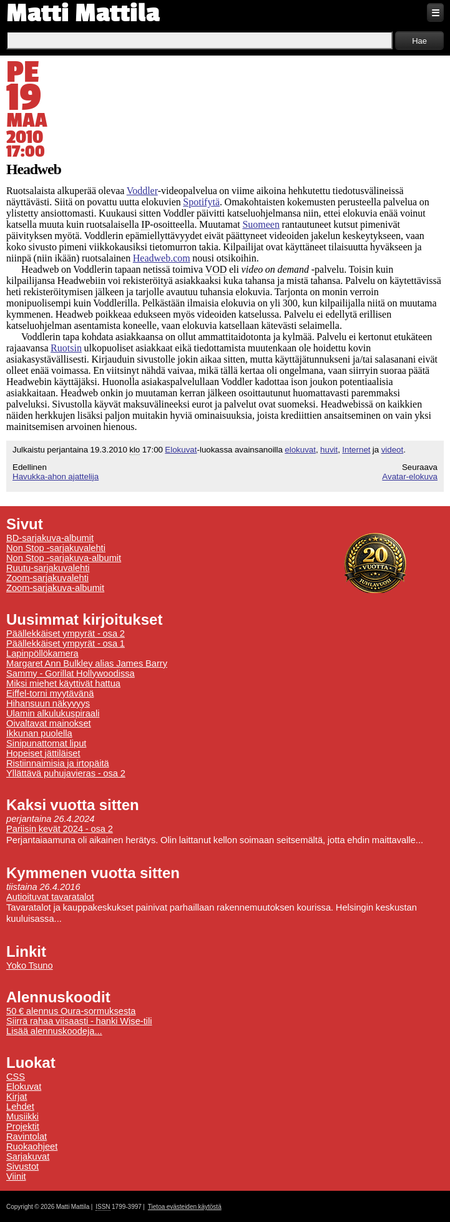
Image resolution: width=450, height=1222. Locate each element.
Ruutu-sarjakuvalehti (48, 568)
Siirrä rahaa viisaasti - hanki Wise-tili (79, 1021)
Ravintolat (26, 1136)
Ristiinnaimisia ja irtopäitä (57, 763)
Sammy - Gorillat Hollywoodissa (70, 673)
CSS (15, 1077)
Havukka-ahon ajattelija (55, 476)
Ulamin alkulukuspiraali (53, 713)
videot (392, 449)
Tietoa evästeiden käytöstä (185, 1206)
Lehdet (20, 1107)
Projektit (22, 1127)
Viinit (16, 1176)
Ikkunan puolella (39, 733)
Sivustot (22, 1166)
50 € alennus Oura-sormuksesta (70, 1011)
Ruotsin (66, 348)
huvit (329, 449)
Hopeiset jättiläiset (43, 753)
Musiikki (22, 1117)
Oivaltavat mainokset (48, 723)
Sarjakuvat (27, 1156)
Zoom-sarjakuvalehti (47, 578)
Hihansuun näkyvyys (48, 703)
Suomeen (261, 224)
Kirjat (16, 1097)
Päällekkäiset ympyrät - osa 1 (65, 643)
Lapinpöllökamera (42, 653)
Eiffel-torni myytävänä (50, 693)
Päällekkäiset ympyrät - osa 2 (65, 633)
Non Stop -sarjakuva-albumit (63, 558)
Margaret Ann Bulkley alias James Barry (86, 663)
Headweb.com (161, 258)
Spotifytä (201, 202)
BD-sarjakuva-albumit (50, 538)
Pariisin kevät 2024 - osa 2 (59, 829)
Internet (356, 449)
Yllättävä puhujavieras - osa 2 (65, 773)
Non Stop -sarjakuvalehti (55, 548)
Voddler (142, 190)
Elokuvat (181, 449)
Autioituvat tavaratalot (50, 897)
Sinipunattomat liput (46, 743)
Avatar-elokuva (410, 476)
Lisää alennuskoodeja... (54, 1031)
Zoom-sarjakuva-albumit (55, 588)
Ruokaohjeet (31, 1146)
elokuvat (300, 449)
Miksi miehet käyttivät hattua (63, 683)
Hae (419, 41)
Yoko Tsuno (29, 965)
